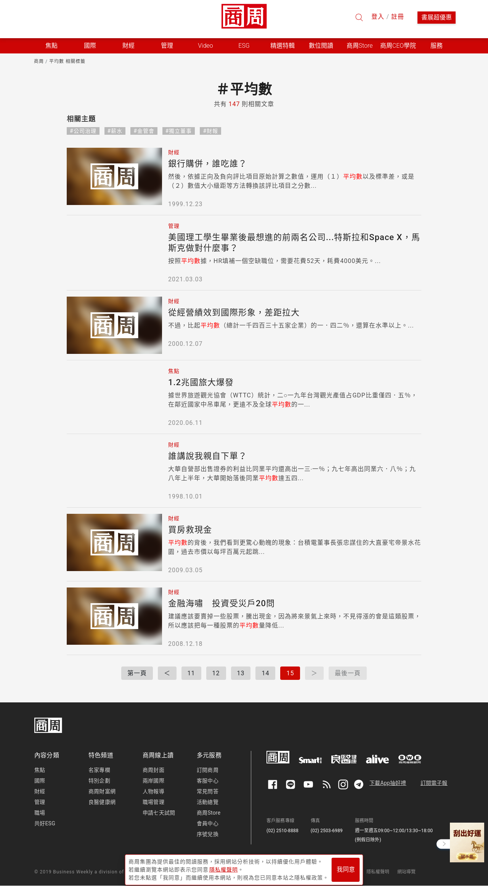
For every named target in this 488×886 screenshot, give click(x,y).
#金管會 (143, 131)
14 (265, 673)
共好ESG (44, 823)
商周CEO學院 (398, 45)
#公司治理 (83, 131)
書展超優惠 (436, 17)
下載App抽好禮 (387, 783)
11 (191, 673)
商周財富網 (102, 791)
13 (241, 673)
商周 (39, 61)
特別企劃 (99, 781)
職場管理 (153, 802)
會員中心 (207, 823)
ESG (244, 45)
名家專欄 (99, 770)
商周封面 (153, 770)
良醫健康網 (102, 802)
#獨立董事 (178, 131)
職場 (39, 813)
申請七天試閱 (159, 813)
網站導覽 (406, 872)
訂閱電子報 (434, 783)
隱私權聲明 (378, 872)
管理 (39, 802)
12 (216, 673)
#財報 (210, 131)
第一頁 (137, 673)
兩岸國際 (153, 781)
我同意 (346, 867)
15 (290, 673)
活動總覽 (207, 802)
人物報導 (153, 791)
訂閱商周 (207, 770)
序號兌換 (207, 834)
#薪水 (115, 131)
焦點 (39, 770)
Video (205, 45)
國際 (39, 781)
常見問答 (207, 791)
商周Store (360, 45)
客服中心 (207, 781)
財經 (39, 791)
